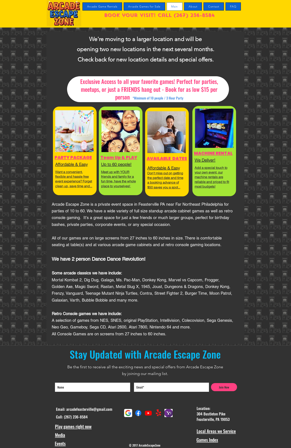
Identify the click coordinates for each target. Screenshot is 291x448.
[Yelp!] (158, 413)
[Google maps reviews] (128, 413)
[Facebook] (138, 413)
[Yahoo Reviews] (168, 413)
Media (60, 435)
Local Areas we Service (216, 431)
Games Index (207, 439)
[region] (75, 151)
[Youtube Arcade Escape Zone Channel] (148, 413)
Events (60, 443)
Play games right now (73, 426)
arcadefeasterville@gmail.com (89, 409)
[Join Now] (224, 387)
